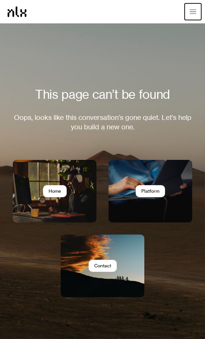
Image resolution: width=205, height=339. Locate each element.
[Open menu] (193, 11)
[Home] (17, 11)
